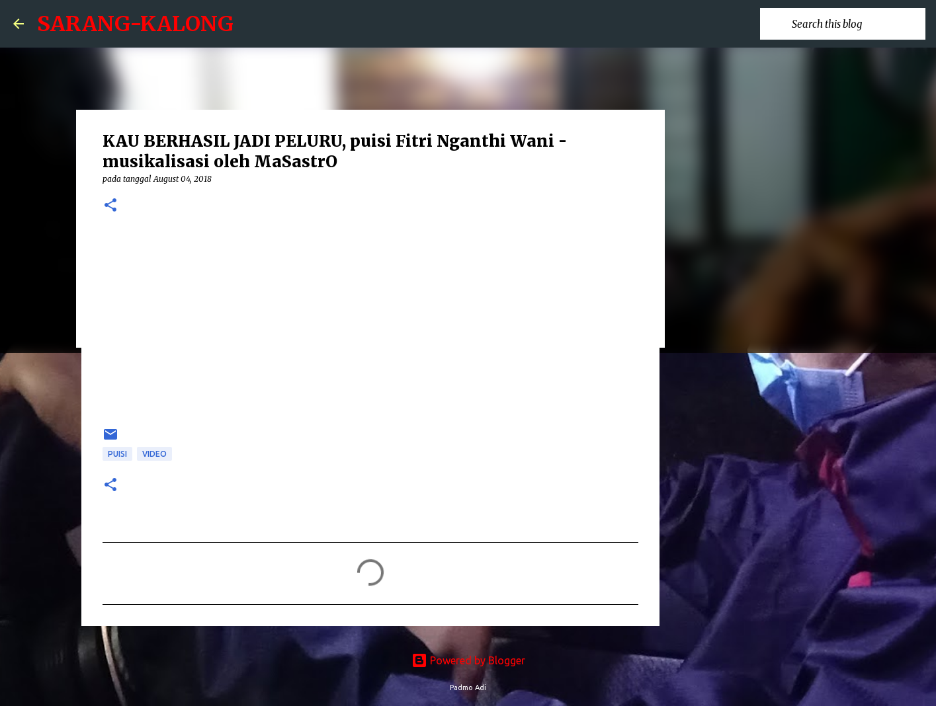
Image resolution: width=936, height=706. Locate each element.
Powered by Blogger (468, 660)
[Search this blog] (856, 24)
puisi (117, 454)
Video (154, 454)
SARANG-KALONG (135, 24)
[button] (110, 206)
